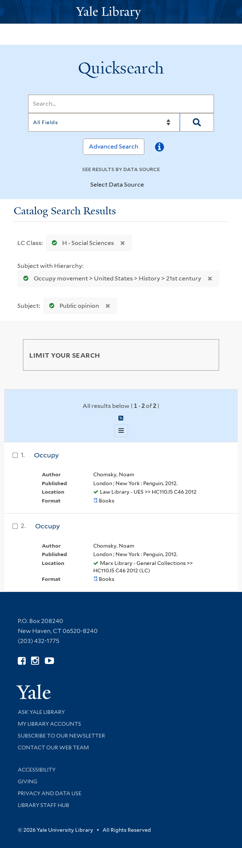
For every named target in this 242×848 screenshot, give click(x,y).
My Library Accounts (49, 724)
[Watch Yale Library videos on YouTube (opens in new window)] (49, 660)
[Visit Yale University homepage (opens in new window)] (33, 689)
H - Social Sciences (81, 242)
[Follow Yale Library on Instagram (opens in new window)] (35, 660)
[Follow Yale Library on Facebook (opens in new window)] (22, 660)
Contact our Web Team (53, 747)
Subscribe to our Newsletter (61, 736)
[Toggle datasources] (150, 185)
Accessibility (37, 770)
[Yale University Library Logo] (121, 12)
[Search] (121, 104)
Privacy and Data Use (49, 793)
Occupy (46, 455)
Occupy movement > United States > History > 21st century (110, 278)
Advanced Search (113, 146)
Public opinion (72, 305)
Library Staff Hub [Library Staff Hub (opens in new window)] (43, 805)
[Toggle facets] (204, 354)
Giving (27, 781)
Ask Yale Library (41, 712)
